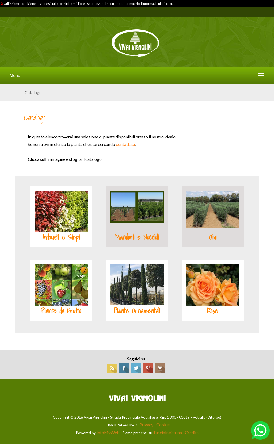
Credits (192, 432)
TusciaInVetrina (167, 432)
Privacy (146, 424)
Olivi (212, 237)
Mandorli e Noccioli (137, 237)
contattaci (125, 144)
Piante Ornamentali (137, 311)
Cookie (163, 424)
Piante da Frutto (61, 311)
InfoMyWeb (108, 432)
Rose (212, 311)
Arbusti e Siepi (61, 237)
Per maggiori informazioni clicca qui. (149, 4)
